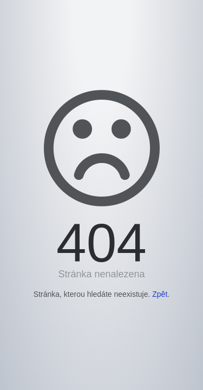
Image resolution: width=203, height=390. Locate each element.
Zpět (159, 294)
